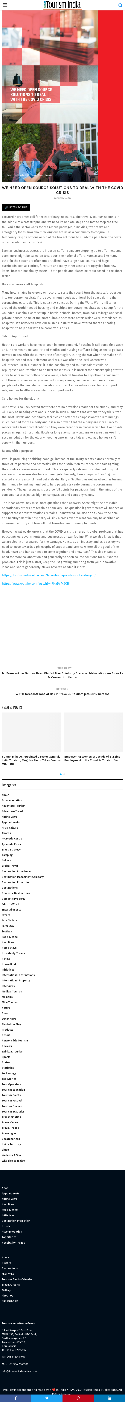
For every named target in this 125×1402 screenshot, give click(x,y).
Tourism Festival (12, 1100)
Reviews (7, 1046)
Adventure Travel (12, 811)
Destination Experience (16, 871)
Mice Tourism (10, 1002)
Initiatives (8, 969)
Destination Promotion (16, 882)
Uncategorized (11, 1139)
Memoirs (7, 997)
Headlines (8, 942)
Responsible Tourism (15, 1040)
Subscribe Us (10, 1301)
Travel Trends (10, 1128)
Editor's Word (10, 904)
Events (6, 915)
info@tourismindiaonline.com (19, 1371)
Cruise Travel (10, 866)
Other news (9, 1019)
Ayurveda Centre (12, 838)
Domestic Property (13, 898)
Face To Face (9, 920)
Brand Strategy (11, 849)
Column (6, 860)
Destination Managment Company (23, 877)
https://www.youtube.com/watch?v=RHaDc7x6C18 (36, 583)
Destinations (10, 887)
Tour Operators (11, 1084)
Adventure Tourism (13, 806)
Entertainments (11, 909)
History (6, 1263)
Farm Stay (8, 926)
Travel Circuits (11, 1284)
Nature (6, 1007)
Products (7, 1029)
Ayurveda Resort (12, 844)
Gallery (6, 1290)
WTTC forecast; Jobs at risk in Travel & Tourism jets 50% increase (62, 694)
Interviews (8, 986)
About (5, 795)
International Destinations (18, 975)
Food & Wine (10, 937)
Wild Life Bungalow (13, 1160)
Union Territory (11, 1144)
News (5, 1013)
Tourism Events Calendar (17, 1279)
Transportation (11, 1117)
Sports (6, 1057)
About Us (7, 1295)
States (6, 1062)
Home (5, 1257)
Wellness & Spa (11, 1155)
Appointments (10, 822)
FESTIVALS (8, 1273)
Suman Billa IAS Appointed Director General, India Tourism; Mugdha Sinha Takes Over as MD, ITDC (31, 760)
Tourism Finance (12, 1106)
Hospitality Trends (13, 953)
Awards (6, 833)
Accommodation (12, 800)
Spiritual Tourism (12, 1051)
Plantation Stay (11, 1024)
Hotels (6, 958)
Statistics (8, 1067)
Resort (6, 1035)
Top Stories (9, 1079)
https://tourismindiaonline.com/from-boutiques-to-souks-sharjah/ (49, 575)
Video (5, 1149)
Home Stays (9, 947)
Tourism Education (13, 1089)
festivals (7, 931)
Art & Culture (10, 827)
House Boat (9, 964)
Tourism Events (11, 1095)
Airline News (9, 817)
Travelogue (9, 1133)
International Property (16, 980)
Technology (9, 1073)
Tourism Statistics (13, 1111)
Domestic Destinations (16, 893)
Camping (7, 855)
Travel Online (10, 1122)
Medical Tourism (12, 991)
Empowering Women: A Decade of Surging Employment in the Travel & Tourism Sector (93, 758)
